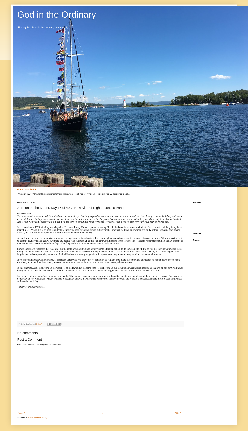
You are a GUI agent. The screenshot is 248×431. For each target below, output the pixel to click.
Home (101, 413)
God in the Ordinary (56, 14)
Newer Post (22, 413)
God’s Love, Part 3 (26, 189)
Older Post (179, 413)
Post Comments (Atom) (37, 418)
